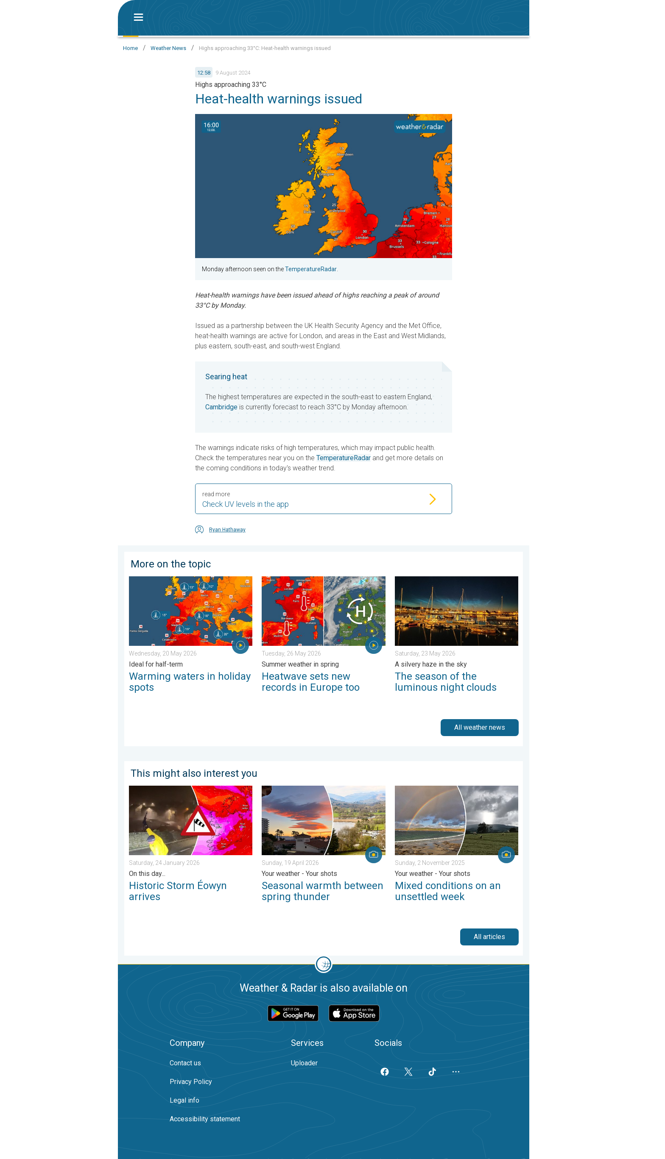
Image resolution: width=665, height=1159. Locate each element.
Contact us (185, 1063)
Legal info (184, 1100)
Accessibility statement (205, 1119)
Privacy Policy (191, 1082)
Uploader (304, 1063)
